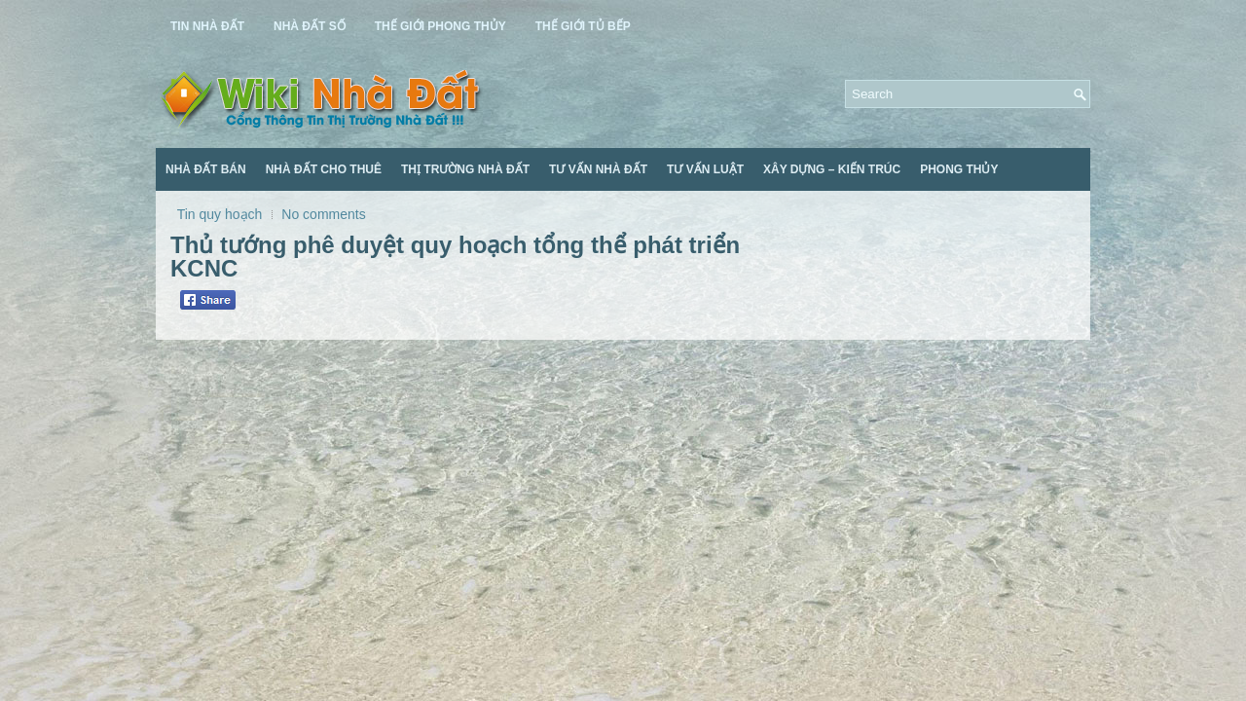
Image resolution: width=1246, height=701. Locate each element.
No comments (323, 214)
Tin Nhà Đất (207, 26)
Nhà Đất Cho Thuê (324, 169)
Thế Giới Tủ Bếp (583, 26)
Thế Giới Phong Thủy (440, 26)
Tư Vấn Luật (705, 169)
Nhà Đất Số (310, 26)
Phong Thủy (959, 169)
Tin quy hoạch (220, 214)
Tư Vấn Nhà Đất (598, 169)
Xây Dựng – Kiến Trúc (831, 169)
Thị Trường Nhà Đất (465, 169)
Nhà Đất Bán (205, 169)
